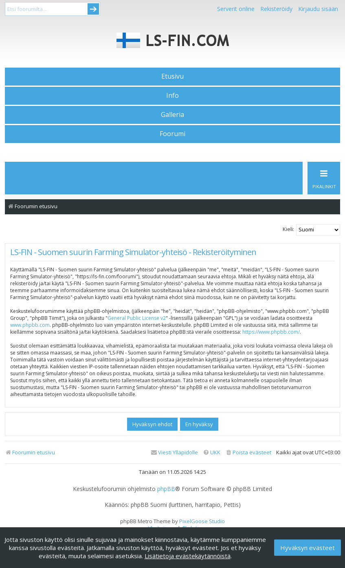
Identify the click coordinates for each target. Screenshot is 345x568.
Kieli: (288, 229)
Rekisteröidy (276, 9)
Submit (93, 8)
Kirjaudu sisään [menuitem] (318, 9)
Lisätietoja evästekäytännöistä (188, 556)
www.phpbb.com (30, 324)
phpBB (166, 489)
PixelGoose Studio (202, 521)
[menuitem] (248, 452)
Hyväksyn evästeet (307, 548)
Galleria (172, 114)
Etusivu (172, 76)
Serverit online (236, 9)
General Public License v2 (137, 318)
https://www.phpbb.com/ (271, 331)
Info (172, 95)
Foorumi (172, 133)
